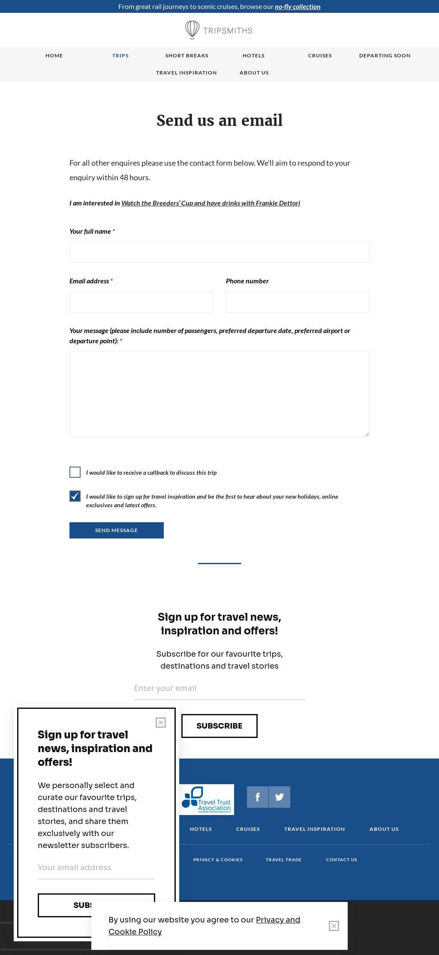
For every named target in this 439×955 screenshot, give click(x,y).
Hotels (254, 55)
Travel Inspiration (186, 72)
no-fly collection (298, 6)
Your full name (92, 231)
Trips (120, 55)
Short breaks (186, 55)
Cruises (320, 55)
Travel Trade (284, 859)
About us (254, 72)
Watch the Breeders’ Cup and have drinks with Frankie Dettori (210, 203)
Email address (91, 281)
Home (54, 55)
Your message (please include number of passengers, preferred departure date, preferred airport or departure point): (209, 335)
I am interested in (184, 203)
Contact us (341, 859)
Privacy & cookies (218, 859)
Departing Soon (385, 55)
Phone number (247, 281)
